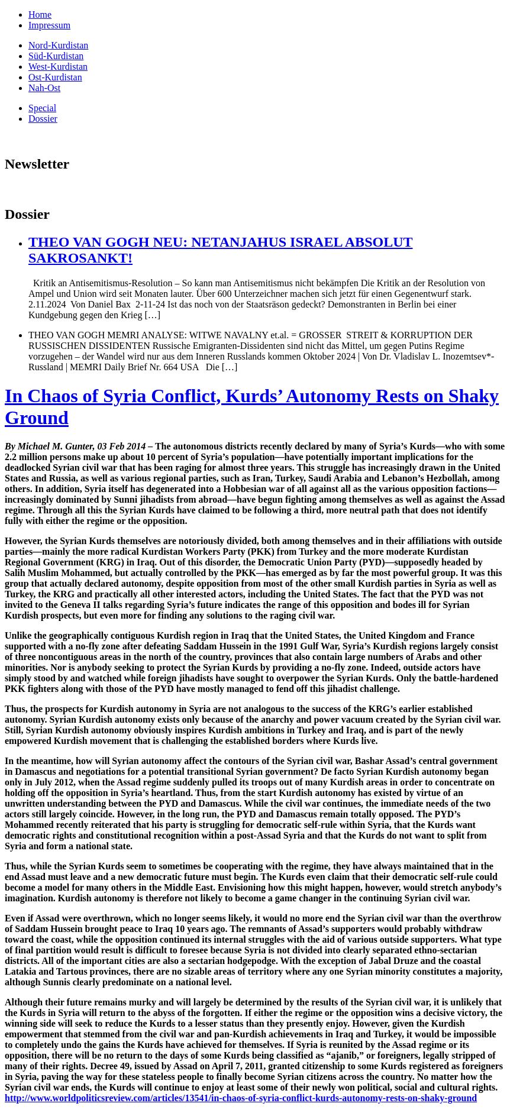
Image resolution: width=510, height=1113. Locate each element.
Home (39, 14)
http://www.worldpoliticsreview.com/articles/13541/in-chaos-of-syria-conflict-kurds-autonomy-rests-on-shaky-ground (241, 1098)
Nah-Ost (44, 88)
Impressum (49, 25)
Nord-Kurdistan (58, 45)
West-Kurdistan (58, 67)
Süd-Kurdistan (55, 56)
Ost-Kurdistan (55, 77)
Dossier (42, 119)
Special (42, 108)
